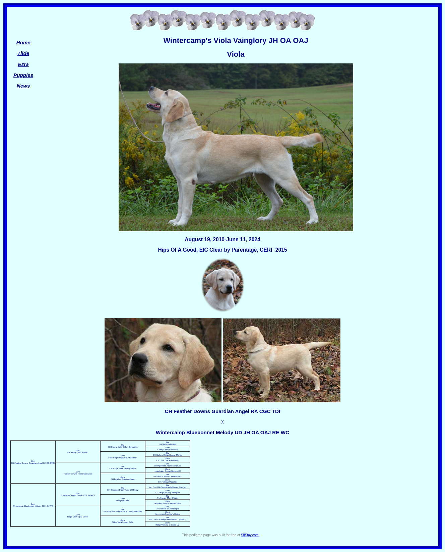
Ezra (23, 64)
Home (23, 42)
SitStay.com (250, 535)
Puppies (23, 75)
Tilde (23, 53)
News (23, 86)
